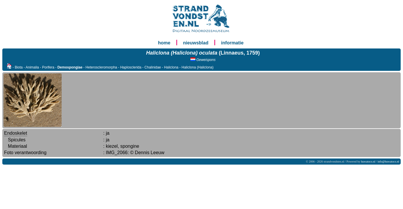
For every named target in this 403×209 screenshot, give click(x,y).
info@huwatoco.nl (388, 161)
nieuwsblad (195, 42)
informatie (232, 42)
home (164, 42)
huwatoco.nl (368, 161)
